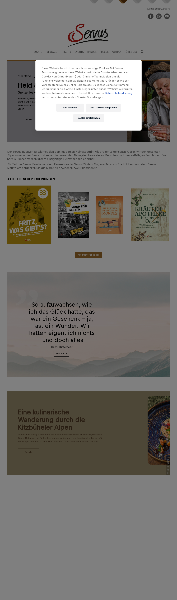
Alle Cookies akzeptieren (103, 107)
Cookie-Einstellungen (88, 118)
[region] (88, 95)
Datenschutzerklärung (118, 93)
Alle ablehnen (70, 107)
